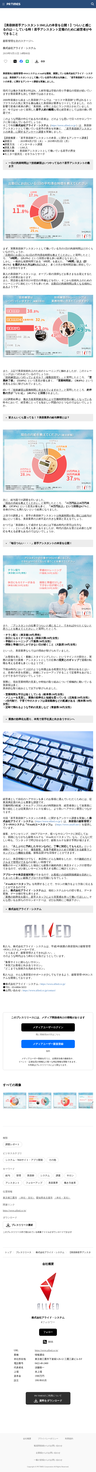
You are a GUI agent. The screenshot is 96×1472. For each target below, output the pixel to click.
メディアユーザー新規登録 (48, 1044)
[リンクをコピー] (43, 61)
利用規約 (69, 1438)
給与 (7, 1175)
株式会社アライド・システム (50, 1252)
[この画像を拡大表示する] (15, 1101)
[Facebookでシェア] (21, 61)
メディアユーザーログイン (48, 1027)
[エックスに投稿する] (15, 61)
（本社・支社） (26, 1197)
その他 (52, 1160)
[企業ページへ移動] (48, 1292)
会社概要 (27, 1438)
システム (45, 1175)
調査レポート (12, 1144)
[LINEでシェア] (27, 61)
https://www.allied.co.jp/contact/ (39, 990)
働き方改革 (70, 1183)
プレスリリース (23, 1252)
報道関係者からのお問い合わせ (48, 1445)
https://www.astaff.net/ (67, 824)
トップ (8, 1252)
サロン (70, 1175)
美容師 (30, 1175)
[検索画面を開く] (93, 4)
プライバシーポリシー (48, 1438)
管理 (18, 1175)
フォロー (48, 1332)
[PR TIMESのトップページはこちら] (13, 4)
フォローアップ (34, 1183)
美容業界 (53, 1183)
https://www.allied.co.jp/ (63, 125)
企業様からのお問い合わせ (48, 1452)
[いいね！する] (5, 61)
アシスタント (12, 1183)
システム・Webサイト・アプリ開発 (24, 1160)
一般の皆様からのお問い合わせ (48, 1459)
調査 (58, 1175)
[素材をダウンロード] (36, 61)
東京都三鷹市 (10, 1197)
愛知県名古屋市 (44, 1197)
